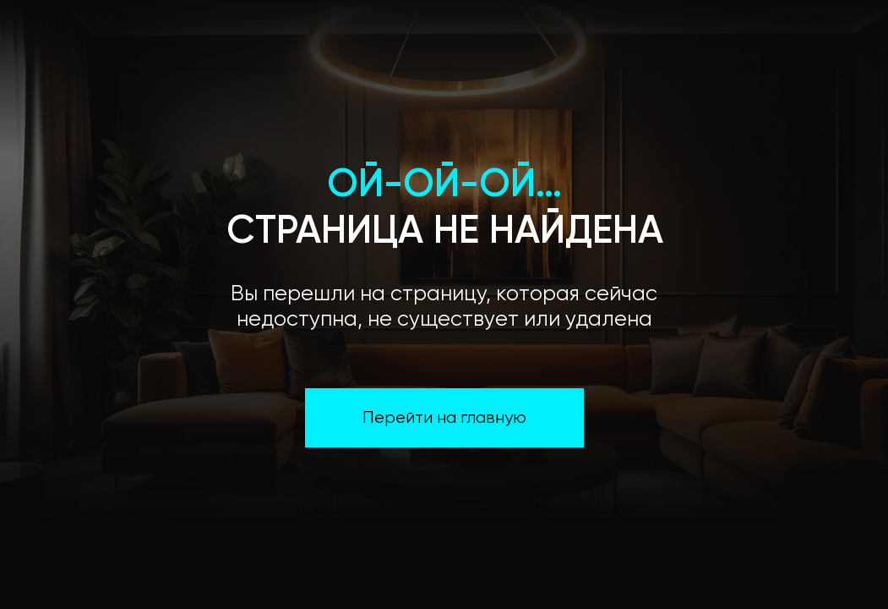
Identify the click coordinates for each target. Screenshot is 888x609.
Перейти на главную (444, 418)
